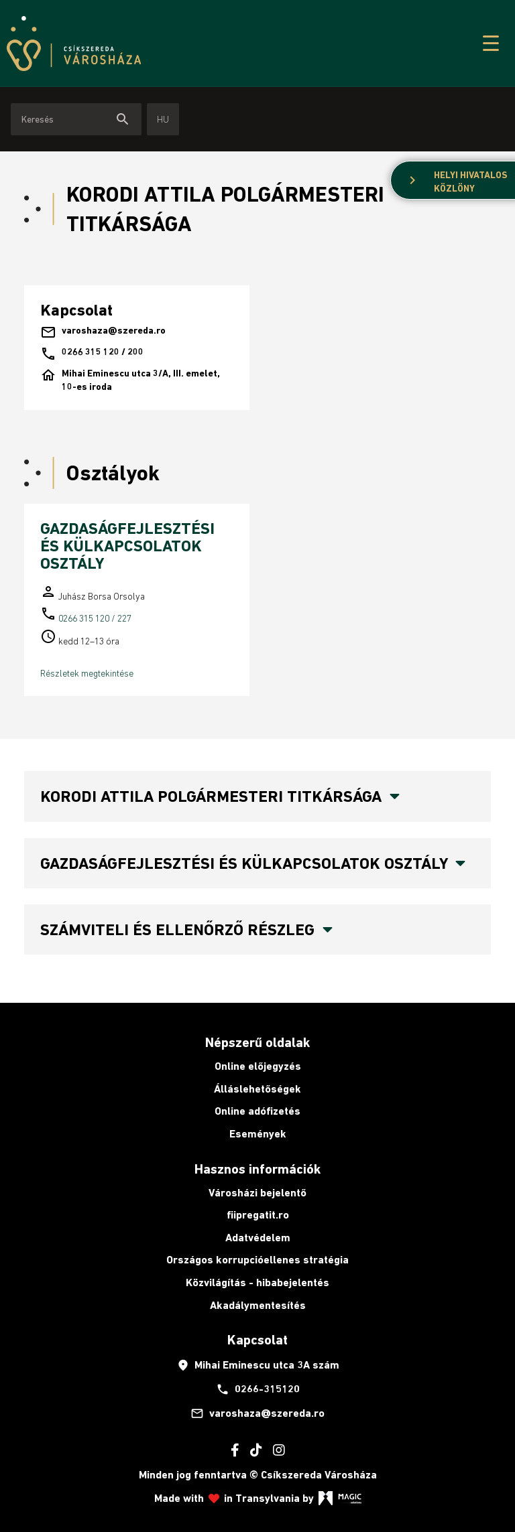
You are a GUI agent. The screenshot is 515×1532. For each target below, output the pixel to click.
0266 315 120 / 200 (92, 354)
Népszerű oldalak (257, 1042)
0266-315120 (258, 1389)
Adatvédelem (257, 1237)
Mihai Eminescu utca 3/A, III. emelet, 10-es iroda (130, 380)
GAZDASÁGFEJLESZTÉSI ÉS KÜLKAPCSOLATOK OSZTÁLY (127, 546)
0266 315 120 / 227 (94, 618)
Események (257, 1133)
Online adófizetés (257, 1111)
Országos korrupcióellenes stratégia (257, 1259)
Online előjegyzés (258, 1066)
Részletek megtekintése (86, 673)
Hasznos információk (257, 1169)
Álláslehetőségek (257, 1089)
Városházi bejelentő (257, 1192)
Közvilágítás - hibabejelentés (257, 1282)
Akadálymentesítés (258, 1305)
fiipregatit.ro (258, 1214)
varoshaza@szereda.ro (103, 332)
